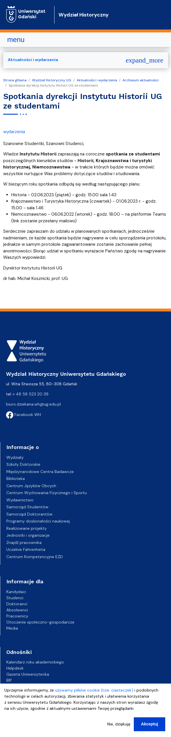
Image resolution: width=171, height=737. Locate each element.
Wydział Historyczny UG (51, 80)
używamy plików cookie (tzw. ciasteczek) (94, 693)
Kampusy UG (18, 686)
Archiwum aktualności (141, 80)
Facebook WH (23, 414)
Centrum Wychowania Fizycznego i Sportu (46, 492)
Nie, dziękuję (118, 727)
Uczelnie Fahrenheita (25, 549)
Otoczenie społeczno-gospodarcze (40, 622)
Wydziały (15, 457)
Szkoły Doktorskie (23, 464)
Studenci (14, 597)
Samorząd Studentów (27, 506)
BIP (9, 680)
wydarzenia (14, 132)
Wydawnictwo (19, 500)
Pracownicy (17, 616)
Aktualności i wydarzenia (97, 80)
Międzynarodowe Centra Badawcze (40, 471)
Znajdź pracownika (24, 542)
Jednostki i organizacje (28, 535)
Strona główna (15, 80)
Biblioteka (15, 478)
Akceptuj (149, 727)
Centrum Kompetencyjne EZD (34, 556)
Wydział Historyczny (84, 15)
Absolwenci (17, 610)
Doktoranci (16, 603)
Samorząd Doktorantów (29, 514)
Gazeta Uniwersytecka (27, 674)
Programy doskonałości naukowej (38, 521)
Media (12, 628)
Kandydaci (16, 591)
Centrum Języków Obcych (31, 485)
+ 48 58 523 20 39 (30, 394)
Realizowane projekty (26, 528)
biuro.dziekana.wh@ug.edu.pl (33, 404)
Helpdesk (15, 668)
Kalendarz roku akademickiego (35, 662)
